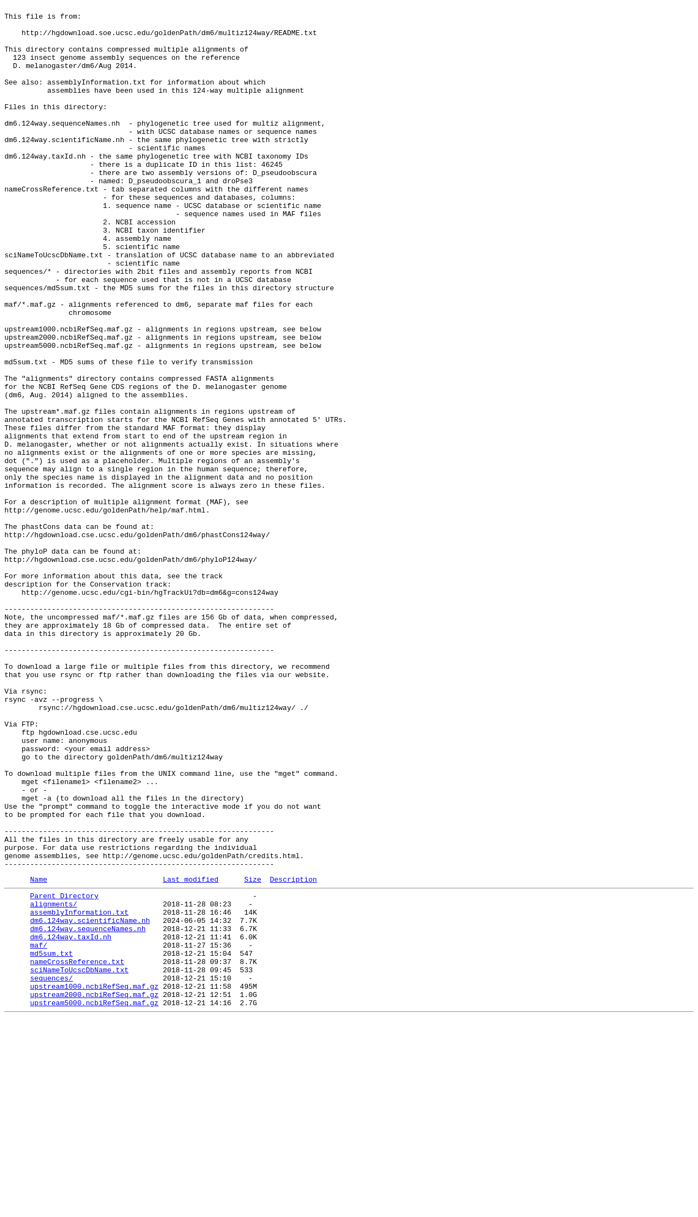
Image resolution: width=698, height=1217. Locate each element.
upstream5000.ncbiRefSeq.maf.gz (94, 1200)
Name (38, 1053)
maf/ (38, 1131)
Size (252, 1053)
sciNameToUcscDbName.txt (79, 1160)
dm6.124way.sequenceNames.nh (88, 1111)
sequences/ (51, 1170)
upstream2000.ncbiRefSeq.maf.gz (94, 1190)
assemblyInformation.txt (79, 1091)
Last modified (190, 1053)
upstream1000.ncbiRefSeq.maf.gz (94, 1180)
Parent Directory (64, 1072)
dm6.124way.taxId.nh (70, 1121)
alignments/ (53, 1081)
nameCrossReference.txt (77, 1151)
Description (293, 1053)
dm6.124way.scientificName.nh (90, 1101)
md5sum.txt (51, 1141)
